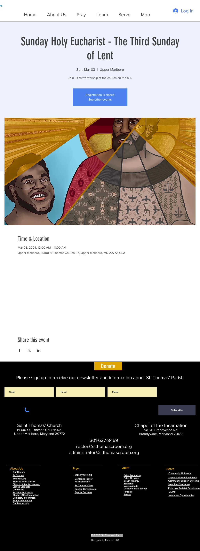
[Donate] (108, 366)
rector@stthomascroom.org (104, 446)
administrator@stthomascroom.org (104, 452)
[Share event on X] (29, 350)
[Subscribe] (177, 410)
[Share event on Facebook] (19, 350)
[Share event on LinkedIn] (39, 350)
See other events (100, 99)
